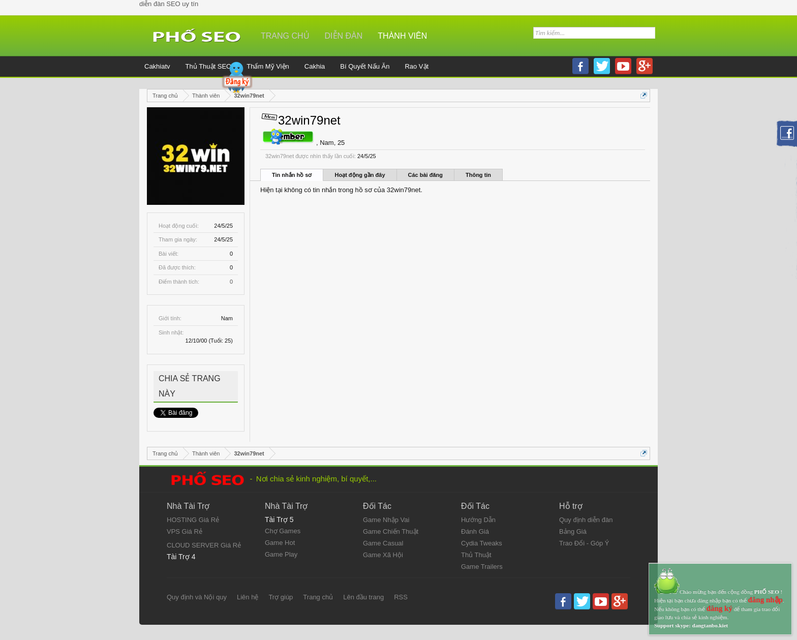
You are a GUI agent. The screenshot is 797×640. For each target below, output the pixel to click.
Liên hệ (247, 597)
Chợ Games (282, 531)
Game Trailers (482, 566)
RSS (401, 597)
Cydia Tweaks (481, 543)
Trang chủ (285, 36)
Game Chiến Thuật (390, 531)
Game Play (281, 554)
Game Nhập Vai (386, 520)
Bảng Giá (573, 531)
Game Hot (280, 542)
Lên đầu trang (363, 597)
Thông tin (478, 175)
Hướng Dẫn (478, 520)
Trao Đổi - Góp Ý (584, 543)
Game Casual (383, 543)
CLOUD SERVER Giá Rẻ (204, 545)
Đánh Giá (475, 531)
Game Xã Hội (383, 555)
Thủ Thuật (476, 555)
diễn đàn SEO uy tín (168, 4)
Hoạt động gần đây (359, 175)
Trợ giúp (280, 597)
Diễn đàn (344, 36)
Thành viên (402, 36)
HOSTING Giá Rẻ (193, 520)
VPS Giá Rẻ (184, 531)
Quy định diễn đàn (585, 520)
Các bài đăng (425, 175)
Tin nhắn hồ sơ (292, 175)
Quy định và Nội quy (197, 597)
